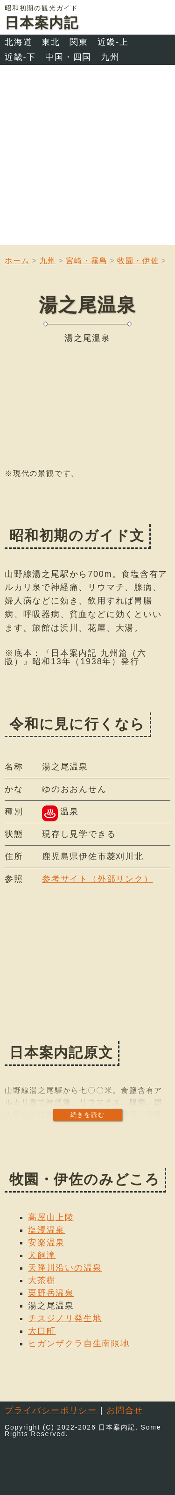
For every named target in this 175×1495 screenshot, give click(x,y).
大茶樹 (42, 1280)
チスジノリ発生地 (65, 1318)
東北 (51, 42)
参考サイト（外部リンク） (97, 879)
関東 (79, 42)
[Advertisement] (87, 157)
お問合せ (124, 1410)
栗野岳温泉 (51, 1293)
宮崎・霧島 (86, 261)
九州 (110, 57)
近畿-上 (113, 42)
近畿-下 (20, 57)
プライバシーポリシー (51, 1410)
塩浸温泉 (46, 1230)
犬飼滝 (42, 1255)
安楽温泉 (46, 1242)
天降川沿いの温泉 (65, 1267)
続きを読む (87, 1114)
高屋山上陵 (51, 1217)
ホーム (17, 261)
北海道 (18, 42)
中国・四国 (68, 57)
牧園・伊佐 (138, 261)
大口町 (42, 1331)
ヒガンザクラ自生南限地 (79, 1343)
